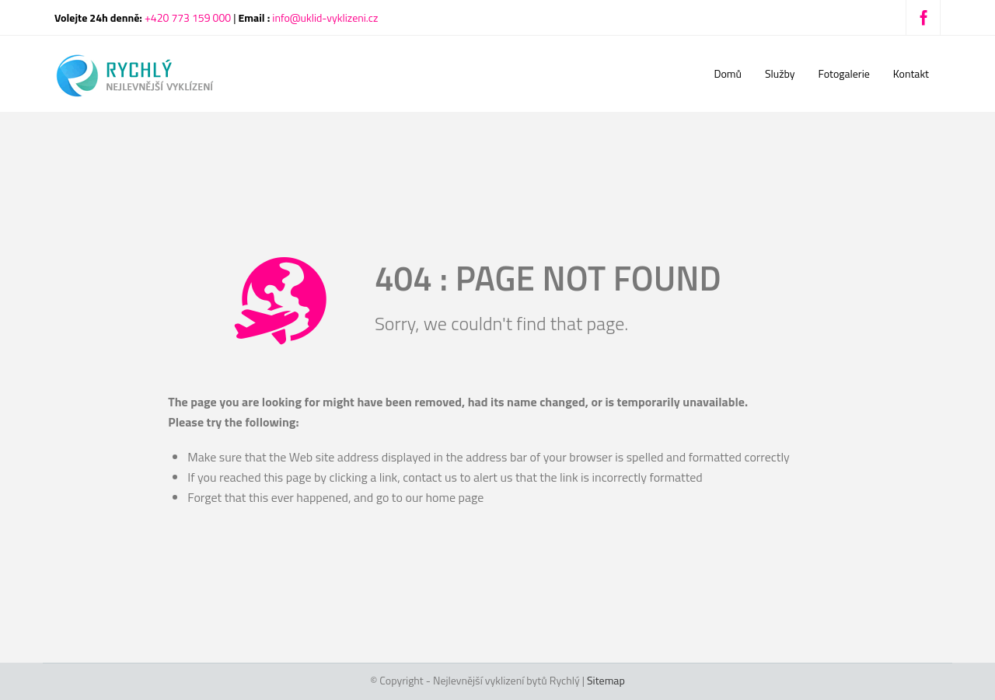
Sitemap (606, 680)
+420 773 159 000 (188, 17)
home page (454, 497)
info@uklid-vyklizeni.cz (325, 17)
